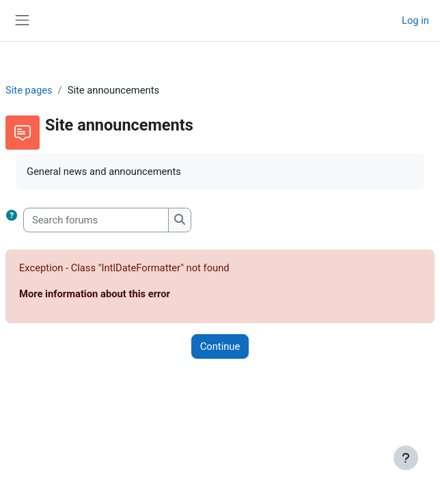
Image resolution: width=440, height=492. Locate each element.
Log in (415, 20)
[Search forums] (96, 220)
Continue (220, 346)
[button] (14, 220)
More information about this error (94, 294)
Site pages (29, 90)
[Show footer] (406, 458)
